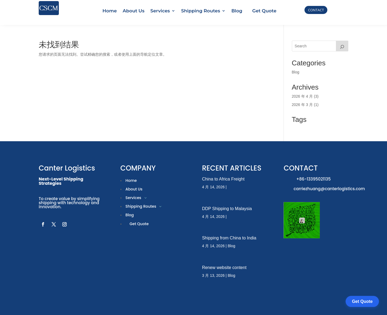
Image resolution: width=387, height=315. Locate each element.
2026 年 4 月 (302, 87)
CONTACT (316, 10)
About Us (134, 10)
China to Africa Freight (223, 169)
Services (160, 10)
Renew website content (224, 258)
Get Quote (264, 10)
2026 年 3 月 (302, 95)
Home (109, 10)
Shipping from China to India (229, 228)
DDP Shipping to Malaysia (227, 199)
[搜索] (342, 36)
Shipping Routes (200, 10)
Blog (236, 10)
